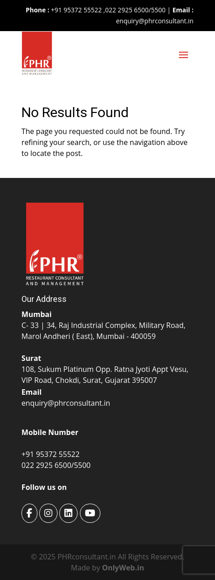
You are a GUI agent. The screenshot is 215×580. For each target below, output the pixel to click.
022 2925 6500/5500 (135, 9)
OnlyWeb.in (123, 568)
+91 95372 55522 (75, 9)
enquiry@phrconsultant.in (155, 20)
